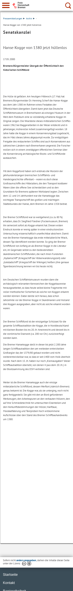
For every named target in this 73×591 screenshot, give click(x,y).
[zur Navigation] (6, 5)
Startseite (10, 575)
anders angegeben (26, 560)
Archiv (30, 18)
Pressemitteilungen (14, 18)
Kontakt (9, 583)
